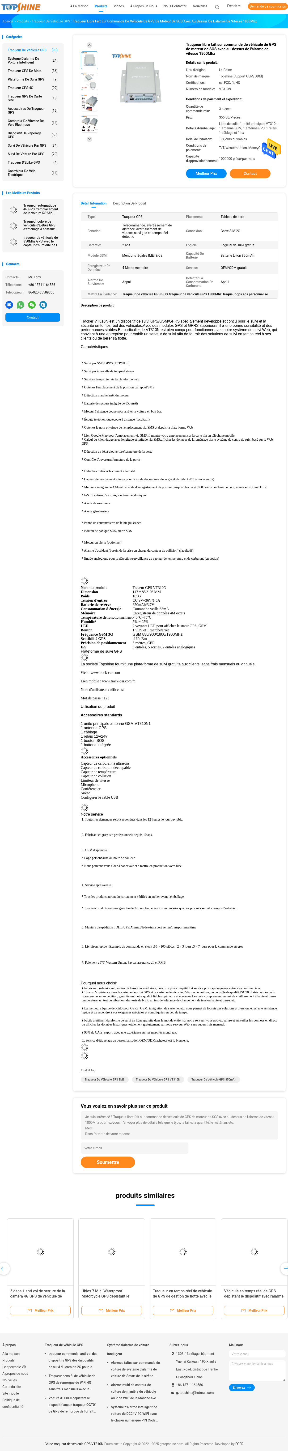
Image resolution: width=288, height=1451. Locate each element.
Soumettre (108, 1162)
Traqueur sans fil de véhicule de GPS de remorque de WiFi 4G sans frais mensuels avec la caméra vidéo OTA (72, 1383)
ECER (239, 1444)
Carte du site (11, 1387)
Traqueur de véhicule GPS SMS (105, 1079)
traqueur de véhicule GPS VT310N (158, 1079)
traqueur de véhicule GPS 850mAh (213, 1079)
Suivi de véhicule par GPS (33, 145)
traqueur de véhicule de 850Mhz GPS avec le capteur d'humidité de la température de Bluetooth (41, 241)
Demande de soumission (268, 6)
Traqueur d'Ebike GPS (33, 162)
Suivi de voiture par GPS (33, 154)
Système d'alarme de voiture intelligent (33, 60)
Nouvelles (9, 1380)
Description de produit (129, 203)
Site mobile (10, 1393)
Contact (32, 317)
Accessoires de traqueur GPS (33, 110)
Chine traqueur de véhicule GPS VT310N (74, 1444)
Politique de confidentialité (12, 1403)
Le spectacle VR (14, 1367)
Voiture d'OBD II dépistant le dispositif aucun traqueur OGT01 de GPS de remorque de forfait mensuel (73, 1405)
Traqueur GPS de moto (33, 70)
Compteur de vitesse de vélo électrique (33, 123)
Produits (8, 1360)
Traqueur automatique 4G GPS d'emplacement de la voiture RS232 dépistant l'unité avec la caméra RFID (40, 209)
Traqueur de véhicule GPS (33, 50)
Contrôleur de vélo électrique (33, 173)
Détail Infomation (93, 203)
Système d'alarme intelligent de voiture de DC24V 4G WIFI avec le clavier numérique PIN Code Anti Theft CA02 (134, 1414)
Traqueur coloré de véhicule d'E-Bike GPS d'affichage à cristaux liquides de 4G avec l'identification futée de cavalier (40, 225)
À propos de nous (15, 1373)
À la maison (11, 1354)
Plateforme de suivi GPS (33, 79)
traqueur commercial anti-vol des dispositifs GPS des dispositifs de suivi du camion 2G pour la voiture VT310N (73, 1361)
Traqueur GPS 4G (33, 87)
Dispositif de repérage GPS (33, 135)
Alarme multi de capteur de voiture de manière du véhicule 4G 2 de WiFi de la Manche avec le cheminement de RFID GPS (134, 1392)
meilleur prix (206, 173)
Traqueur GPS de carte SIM (33, 98)
